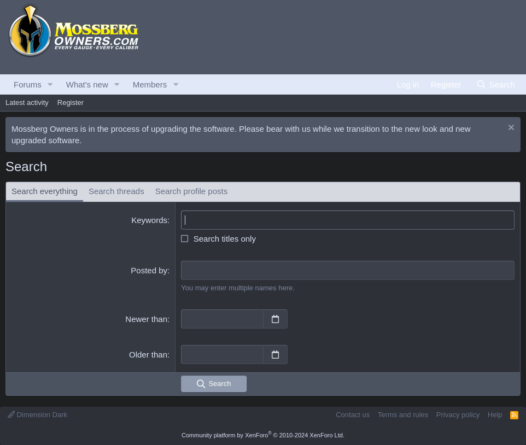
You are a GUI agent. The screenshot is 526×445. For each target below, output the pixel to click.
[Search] (496, 84)
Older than (148, 354)
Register (70, 102)
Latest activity (27, 102)
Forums (28, 84)
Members (150, 84)
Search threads (116, 191)
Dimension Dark (37, 415)
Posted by (149, 270)
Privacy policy (458, 415)
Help (495, 415)
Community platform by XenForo (263, 435)
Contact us (353, 415)
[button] (50, 84)
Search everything (44, 191)
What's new (87, 84)
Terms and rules (403, 415)
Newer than (146, 319)
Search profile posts (191, 191)
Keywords (149, 220)
